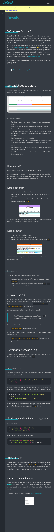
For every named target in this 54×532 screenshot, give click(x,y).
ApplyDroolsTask (34, 57)
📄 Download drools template (20, 70)
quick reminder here (21, 47)
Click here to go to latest (10, 10)
